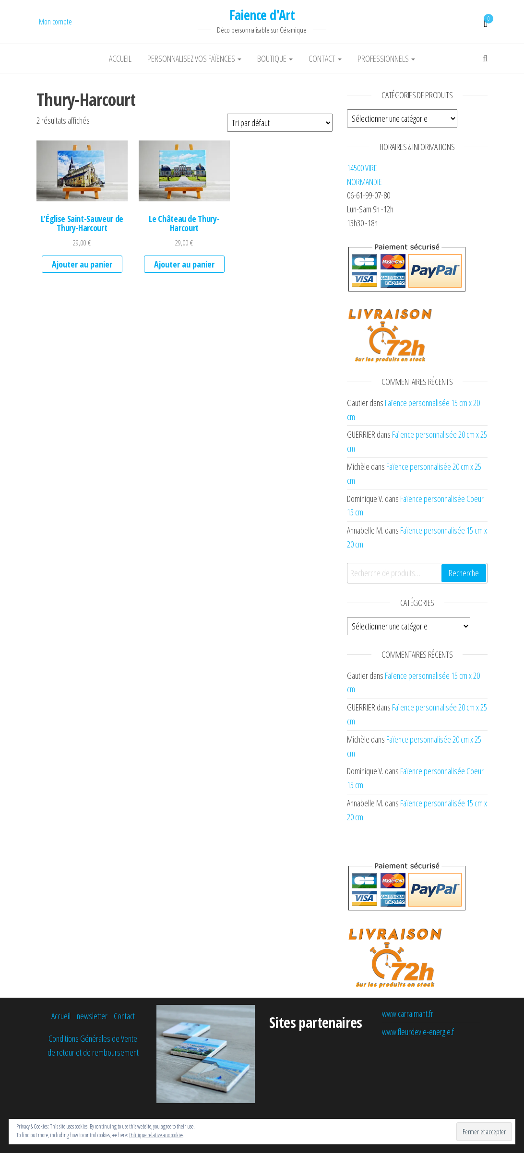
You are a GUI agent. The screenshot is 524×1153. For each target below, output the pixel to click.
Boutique (275, 58)
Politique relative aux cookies (156, 1135)
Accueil (120, 58)
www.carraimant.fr (407, 1013)
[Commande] (280, 123)
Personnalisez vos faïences (194, 58)
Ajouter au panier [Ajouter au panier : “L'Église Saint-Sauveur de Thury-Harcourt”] (82, 264)
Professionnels (386, 58)
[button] (82, 170)
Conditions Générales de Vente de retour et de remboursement (93, 1045)
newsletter (92, 1016)
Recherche (464, 573)
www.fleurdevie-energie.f (418, 1031)
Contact (325, 58)
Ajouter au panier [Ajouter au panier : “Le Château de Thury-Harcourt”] (184, 264)
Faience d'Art (262, 15)
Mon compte (55, 21)
